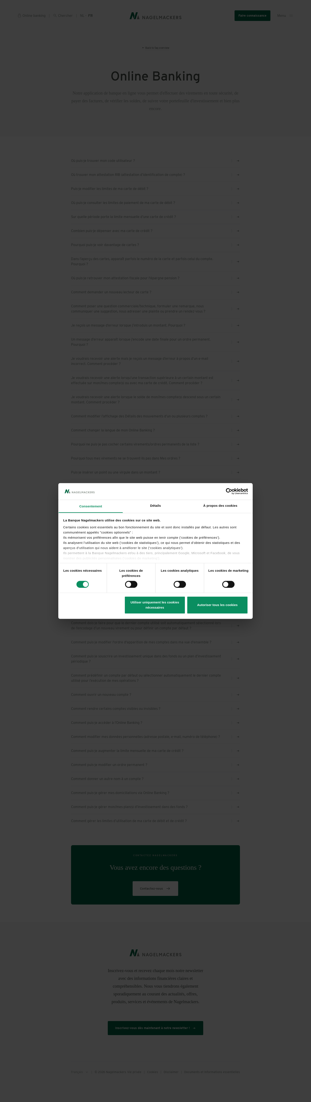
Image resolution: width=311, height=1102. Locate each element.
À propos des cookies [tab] (220, 505)
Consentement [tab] (90, 506)
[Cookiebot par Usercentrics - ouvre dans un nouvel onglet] (229, 491)
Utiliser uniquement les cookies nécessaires (154, 604)
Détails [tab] (155, 505)
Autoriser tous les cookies (217, 605)
